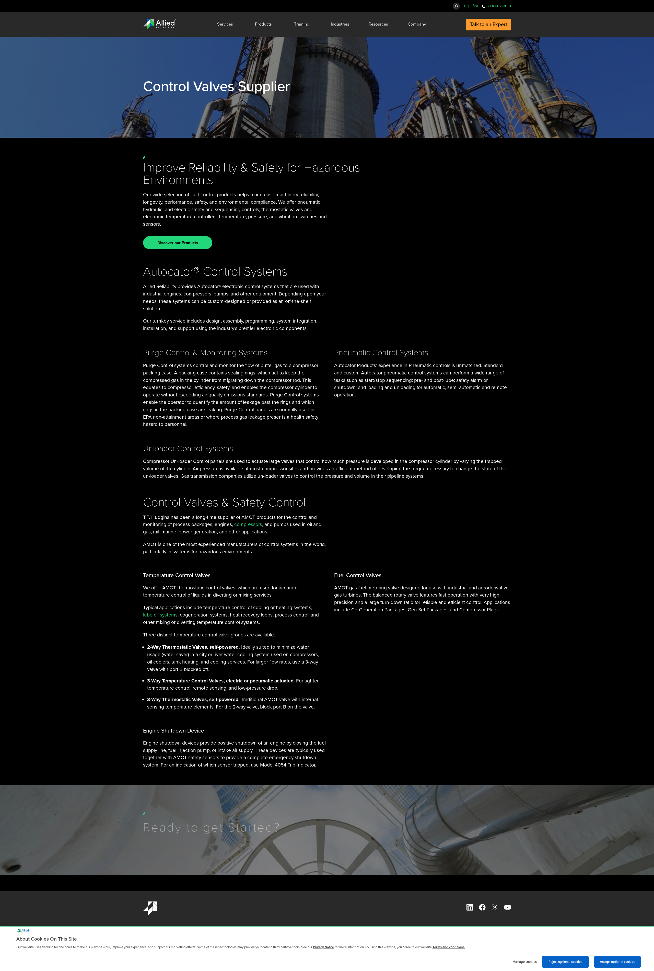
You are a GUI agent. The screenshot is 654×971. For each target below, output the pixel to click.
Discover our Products (177, 242)
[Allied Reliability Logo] (159, 24)
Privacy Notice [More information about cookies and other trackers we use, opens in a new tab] (323, 950)
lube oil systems (160, 615)
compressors (248, 524)
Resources (378, 24)
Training (301, 24)
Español (471, 6)
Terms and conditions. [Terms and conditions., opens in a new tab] (449, 950)
